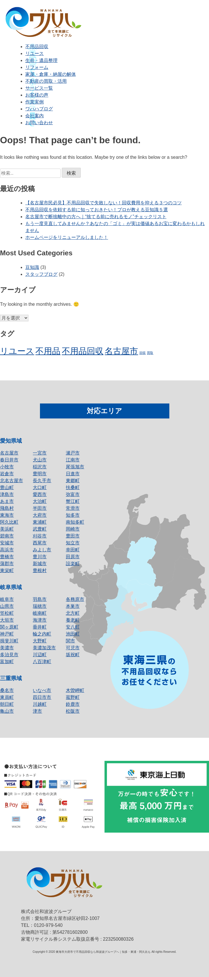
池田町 (73, 633)
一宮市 (40, 452)
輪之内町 (42, 633)
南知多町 (75, 522)
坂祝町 (73, 654)
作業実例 (34, 101)
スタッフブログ (41, 274)
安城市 (7, 542)
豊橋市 (7, 556)
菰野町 (73, 697)
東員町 (7, 697)
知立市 (73, 542)
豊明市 (40, 473)
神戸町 (7, 633)
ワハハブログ (39, 108)
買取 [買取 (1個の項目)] (150, 352)
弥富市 (73, 494)
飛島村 (7, 508)
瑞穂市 (40, 606)
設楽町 (73, 563)
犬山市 (40, 459)
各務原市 (75, 599)
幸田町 (73, 549)
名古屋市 (9, 452)
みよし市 (42, 549)
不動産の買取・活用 (46, 81)
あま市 (7, 501)
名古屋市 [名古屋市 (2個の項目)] (121, 351)
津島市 (7, 494)
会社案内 (34, 115)
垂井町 (40, 627)
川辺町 (40, 654)
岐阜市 (7, 599)
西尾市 (40, 542)
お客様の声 (36, 95)
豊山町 (7, 487)
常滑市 (73, 508)
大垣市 (7, 620)
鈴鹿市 (73, 704)
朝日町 (7, 704)
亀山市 (7, 711)
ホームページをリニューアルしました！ (66, 237)
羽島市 (40, 599)
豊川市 (40, 556)
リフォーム (36, 67)
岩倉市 (7, 473)
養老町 (73, 620)
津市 (37, 711)
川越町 (40, 704)
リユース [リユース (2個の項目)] (17, 351)
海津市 (40, 620)
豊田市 (73, 535)
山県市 (7, 606)
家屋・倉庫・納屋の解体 (50, 74)
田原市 (73, 556)
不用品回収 (36, 46)
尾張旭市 (75, 466)
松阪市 (73, 711)
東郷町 (73, 480)
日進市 (73, 473)
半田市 (40, 508)
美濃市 (7, 647)
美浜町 (7, 529)
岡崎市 (73, 529)
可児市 (73, 647)
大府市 (40, 515)
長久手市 (42, 480)
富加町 (7, 661)
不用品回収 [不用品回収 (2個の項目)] (82, 351)
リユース (34, 53)
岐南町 (40, 613)
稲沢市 (40, 466)
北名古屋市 (11, 480)
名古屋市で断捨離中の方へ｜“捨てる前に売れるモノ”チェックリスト (95, 216)
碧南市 (7, 535)
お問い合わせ (39, 122)
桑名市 (7, 690)
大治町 (40, 501)
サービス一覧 (39, 88)
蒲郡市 (7, 563)
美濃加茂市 (44, 647)
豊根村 (40, 570)
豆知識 (32, 267)
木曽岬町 (75, 690)
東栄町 (7, 570)
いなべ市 (42, 690)
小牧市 (7, 466)
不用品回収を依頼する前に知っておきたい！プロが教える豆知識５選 (96, 209)
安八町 (73, 627)
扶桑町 (73, 487)
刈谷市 (40, 535)
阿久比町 (9, 522)
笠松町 (7, 613)
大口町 (40, 487)
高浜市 (7, 549)
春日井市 (9, 459)
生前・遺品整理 (41, 60)
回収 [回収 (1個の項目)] (142, 352)
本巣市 (73, 606)
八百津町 (42, 661)
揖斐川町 (9, 640)
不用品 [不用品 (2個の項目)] (47, 351)
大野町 (40, 640)
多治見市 (9, 654)
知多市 (73, 515)
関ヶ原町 (9, 627)
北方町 (73, 613)
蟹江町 (73, 501)
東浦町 (40, 522)
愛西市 (40, 494)
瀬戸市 (73, 452)
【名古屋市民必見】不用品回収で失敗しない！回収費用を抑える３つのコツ (103, 202)
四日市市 (42, 697)
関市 (70, 640)
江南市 (73, 459)
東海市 (7, 515)
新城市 (40, 563)
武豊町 (40, 529)
